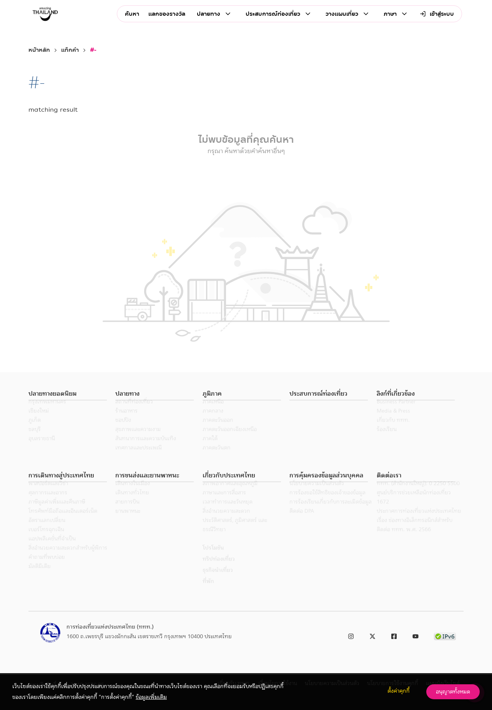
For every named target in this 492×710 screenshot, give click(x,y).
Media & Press (393, 421)
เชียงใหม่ (38, 421)
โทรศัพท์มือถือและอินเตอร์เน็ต (62, 521)
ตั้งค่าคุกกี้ (398, 690)
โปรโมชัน (213, 558)
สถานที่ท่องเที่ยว (134, 411)
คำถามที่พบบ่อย (46, 567)
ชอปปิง (123, 430)
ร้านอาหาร (126, 421)
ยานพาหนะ (127, 521)
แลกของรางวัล (166, 14)
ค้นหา (132, 14)
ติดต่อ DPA (301, 521)
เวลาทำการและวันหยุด (228, 512)
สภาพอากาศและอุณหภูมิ (230, 493)
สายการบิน (127, 512)
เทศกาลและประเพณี (138, 457)
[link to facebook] (394, 635)
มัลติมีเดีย (39, 576)
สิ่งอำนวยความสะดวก (226, 521)
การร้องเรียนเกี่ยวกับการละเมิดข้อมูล (330, 512)
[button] (67, 394)
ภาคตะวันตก (217, 457)
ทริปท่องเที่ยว (219, 569)
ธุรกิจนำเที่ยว (218, 580)
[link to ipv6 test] (445, 635)
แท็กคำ (70, 50)
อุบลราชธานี (41, 448)
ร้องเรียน (387, 439)
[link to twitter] (372, 635)
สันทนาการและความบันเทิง (145, 448)
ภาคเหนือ (213, 411)
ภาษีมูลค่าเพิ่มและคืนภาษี (56, 512)
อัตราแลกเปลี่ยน (46, 530)
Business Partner (396, 411)
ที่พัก (208, 591)
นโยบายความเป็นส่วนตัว (316, 493)
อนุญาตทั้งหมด (453, 691)
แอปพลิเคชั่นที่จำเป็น (52, 548)
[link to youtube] (415, 635)
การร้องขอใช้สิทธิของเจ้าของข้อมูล (327, 502)
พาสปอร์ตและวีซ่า (48, 493)
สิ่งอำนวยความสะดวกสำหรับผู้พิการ (67, 558)
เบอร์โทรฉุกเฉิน (46, 539)
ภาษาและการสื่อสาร (224, 502)
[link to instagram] (351, 635)
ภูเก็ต (34, 430)
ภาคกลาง (213, 421)
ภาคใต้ (210, 448)
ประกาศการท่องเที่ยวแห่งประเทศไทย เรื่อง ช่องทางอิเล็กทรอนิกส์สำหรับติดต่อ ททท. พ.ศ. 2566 (419, 530)
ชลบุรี (34, 439)
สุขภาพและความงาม (138, 439)
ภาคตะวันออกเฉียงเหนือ (230, 439)
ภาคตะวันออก (218, 430)
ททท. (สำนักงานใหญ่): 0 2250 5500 (418, 493)
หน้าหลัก (39, 50)
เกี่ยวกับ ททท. (393, 430)
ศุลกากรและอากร (47, 502)
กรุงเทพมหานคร (47, 411)
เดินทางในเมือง (132, 493)
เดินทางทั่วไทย (132, 502)
